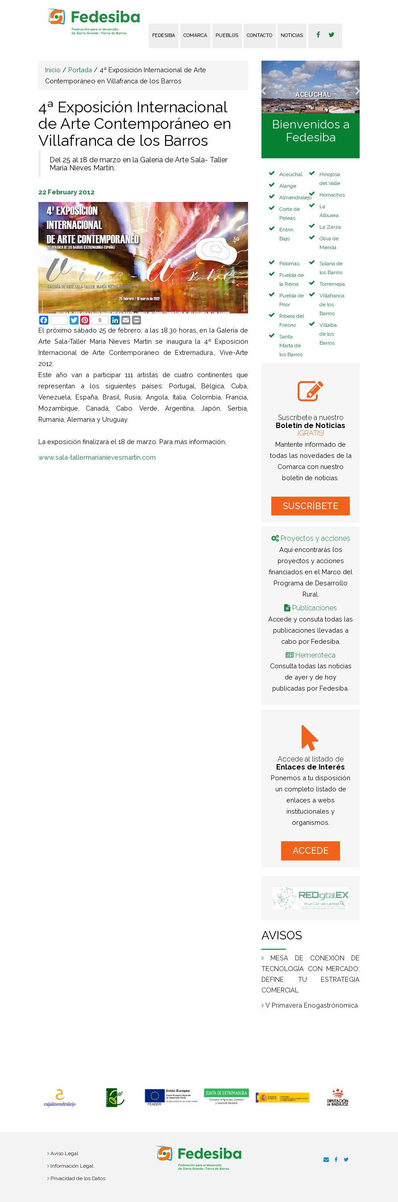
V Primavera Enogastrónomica (311, 1005)
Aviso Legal (64, 1153)
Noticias (292, 35)
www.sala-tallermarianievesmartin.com (97, 457)
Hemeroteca (315, 655)
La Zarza (330, 227)
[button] (268, 87)
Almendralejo (295, 197)
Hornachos (332, 195)
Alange (287, 186)
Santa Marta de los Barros (291, 345)
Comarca (195, 35)
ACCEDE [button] (310, 850)
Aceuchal (290, 174)
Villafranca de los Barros (331, 304)
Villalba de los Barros (328, 334)
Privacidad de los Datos (77, 1178)
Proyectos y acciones (315, 538)
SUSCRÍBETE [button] (310, 506)
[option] (59, 1098)
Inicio (53, 70)
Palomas (289, 263)
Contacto (259, 35)
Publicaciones (314, 608)
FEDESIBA (163, 35)
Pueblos (227, 35)
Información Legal (71, 1166)
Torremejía (332, 284)
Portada (80, 70)
